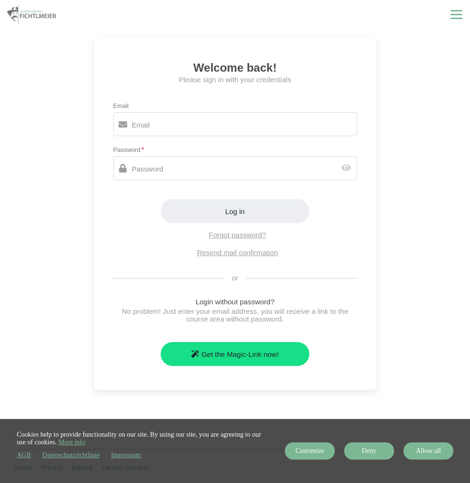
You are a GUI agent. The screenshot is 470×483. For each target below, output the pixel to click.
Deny (369, 450)
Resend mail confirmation (237, 252)
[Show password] (348, 168)
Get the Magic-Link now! (235, 354)
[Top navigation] (456, 14)
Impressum (126, 455)
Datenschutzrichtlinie (71, 455)
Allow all (428, 450)
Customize (309, 450)
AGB (24, 455)
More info (71, 442)
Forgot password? (237, 235)
